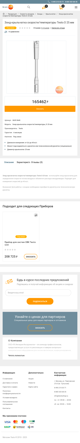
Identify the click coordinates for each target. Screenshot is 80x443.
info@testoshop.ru (61, 396)
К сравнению (12, 31)
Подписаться (40, 301)
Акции (31, 379)
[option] (36, 67)
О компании (7, 379)
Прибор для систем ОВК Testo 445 (20, 243)
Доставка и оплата (10, 383)
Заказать (40, 109)
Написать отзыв (58, 28)
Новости (31, 383)
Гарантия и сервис (10, 387)
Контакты (6, 408)
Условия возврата (10, 398)
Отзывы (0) (37, 162)
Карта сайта (33, 387)
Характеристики (23, 162)
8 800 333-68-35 (71, 2)
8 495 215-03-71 (58, 2)
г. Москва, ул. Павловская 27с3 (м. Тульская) (64, 382)
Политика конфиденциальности (12, 392)
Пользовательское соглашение (10, 403)
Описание (9, 162)
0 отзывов (45, 28)
